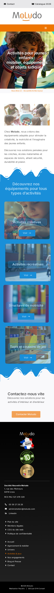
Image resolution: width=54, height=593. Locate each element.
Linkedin (13, 513)
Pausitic (21, 589)
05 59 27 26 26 (16, 504)
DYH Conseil (40, 589)
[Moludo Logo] (27, 12)
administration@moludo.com (22, 509)
